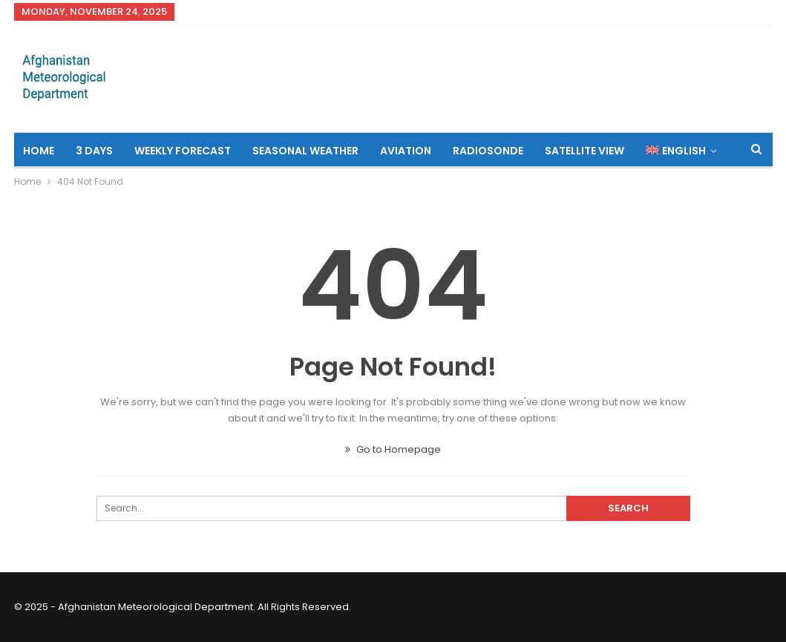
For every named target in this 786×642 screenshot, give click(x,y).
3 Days (94, 150)
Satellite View (584, 150)
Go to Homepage (393, 449)
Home (38, 150)
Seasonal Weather (305, 150)
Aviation (405, 150)
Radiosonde (488, 150)
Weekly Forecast (182, 150)
